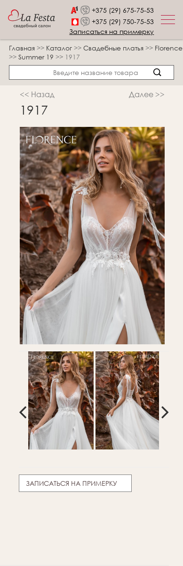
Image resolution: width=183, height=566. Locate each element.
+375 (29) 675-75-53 (123, 10)
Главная (22, 47)
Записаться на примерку (111, 31)
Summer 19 (37, 56)
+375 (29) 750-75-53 (123, 21)
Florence (169, 47)
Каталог (60, 47)
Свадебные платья (114, 47)
